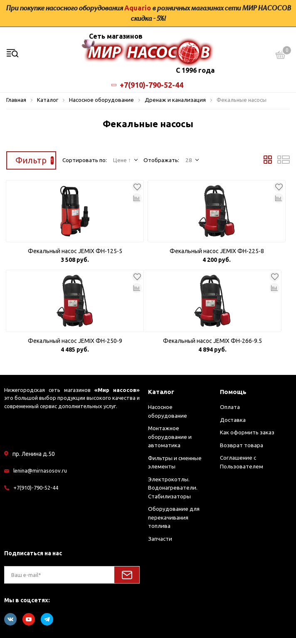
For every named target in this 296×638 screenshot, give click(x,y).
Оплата (230, 407)
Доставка (233, 419)
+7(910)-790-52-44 (148, 85)
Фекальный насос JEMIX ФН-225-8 (217, 251)
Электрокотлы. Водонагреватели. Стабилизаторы (172, 488)
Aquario (137, 8)
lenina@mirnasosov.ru (40, 470)
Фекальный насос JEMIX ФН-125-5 (75, 251)
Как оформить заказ (247, 432)
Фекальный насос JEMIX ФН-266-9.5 (212, 340)
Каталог (161, 391)
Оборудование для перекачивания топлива (174, 517)
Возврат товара (241, 445)
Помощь (233, 391)
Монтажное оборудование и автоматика (170, 436)
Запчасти (160, 538)
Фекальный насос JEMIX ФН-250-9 (75, 340)
